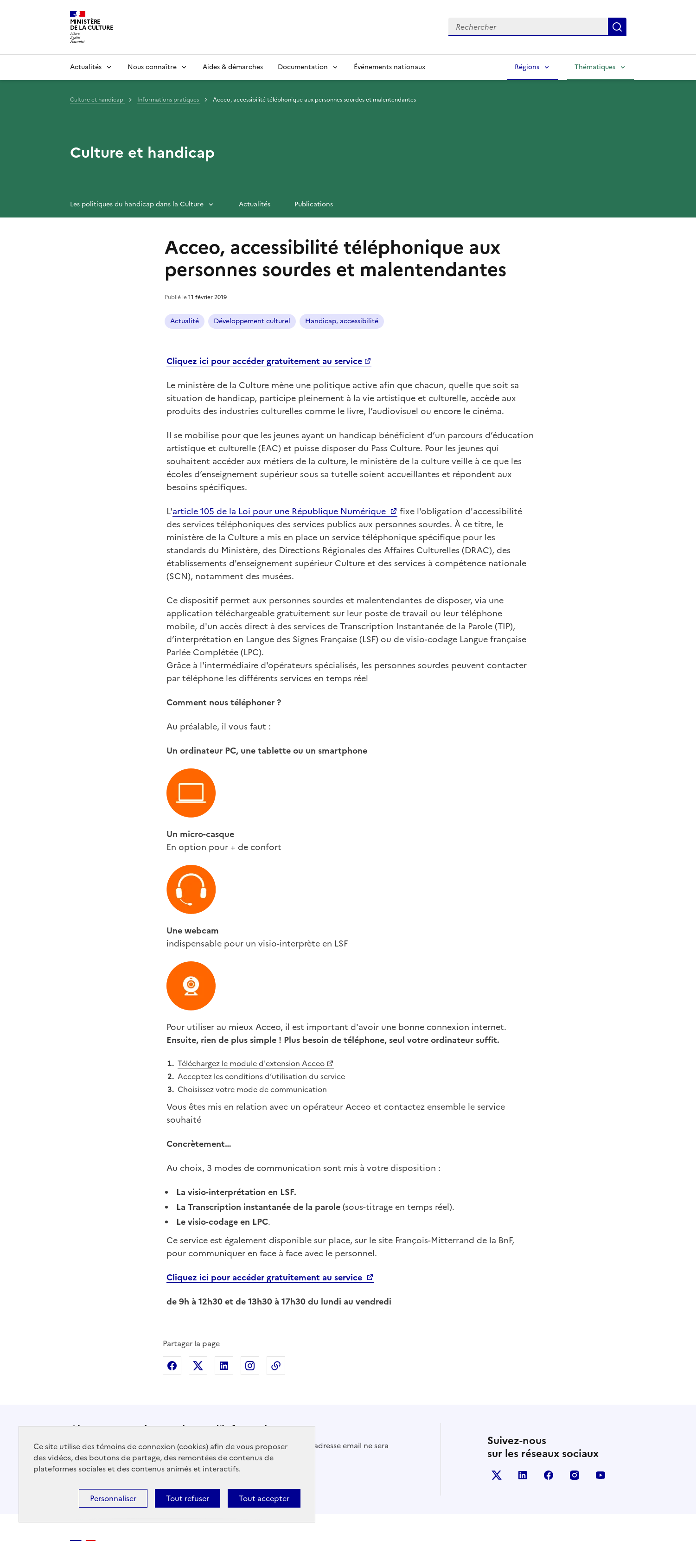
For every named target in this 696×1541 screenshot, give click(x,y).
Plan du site (604, 1505)
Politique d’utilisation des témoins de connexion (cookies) (497, 1505)
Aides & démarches (233, 67)
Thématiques (595, 67)
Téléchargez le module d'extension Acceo (251, 940)
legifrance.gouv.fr (441, 1448)
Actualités (86, 67)
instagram (574, 1352)
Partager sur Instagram (250, 1243)
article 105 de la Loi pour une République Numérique (280, 511)
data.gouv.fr (373, 1448)
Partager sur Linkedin (224, 1243)
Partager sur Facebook (172, 1243)
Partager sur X (198, 1243)
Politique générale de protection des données (345, 1505)
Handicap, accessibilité (341, 321)
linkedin (522, 1352)
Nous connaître (152, 67)
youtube (600, 1352)
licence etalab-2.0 (258, 1529)
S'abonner (95, 1356)
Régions (527, 67)
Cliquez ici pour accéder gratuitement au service (265, 1155)
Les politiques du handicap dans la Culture (137, 204)
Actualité (184, 321)
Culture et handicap (97, 100)
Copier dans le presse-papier (276, 1243)
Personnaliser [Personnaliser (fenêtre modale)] (113, 1498)
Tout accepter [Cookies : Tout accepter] (264, 1498)
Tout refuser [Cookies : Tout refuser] (187, 1498)
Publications (313, 204)
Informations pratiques (168, 100)
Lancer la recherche (617, 27)
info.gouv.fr (507, 1448)
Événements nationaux (389, 67)
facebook (548, 1352)
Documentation (303, 67)
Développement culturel (252, 321)
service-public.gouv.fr (580, 1448)
